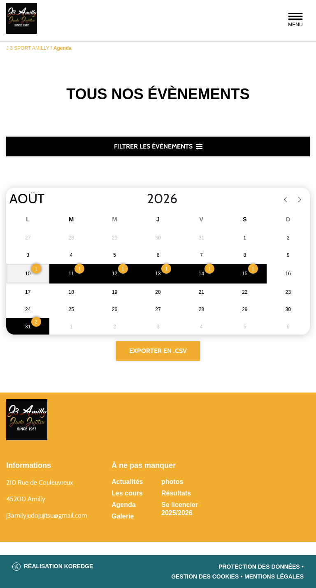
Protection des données (259, 566)
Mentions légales (274, 576)
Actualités (127, 481)
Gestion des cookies (205, 576)
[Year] (140, 199)
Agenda (124, 504)
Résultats (176, 493)
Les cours (127, 493)
